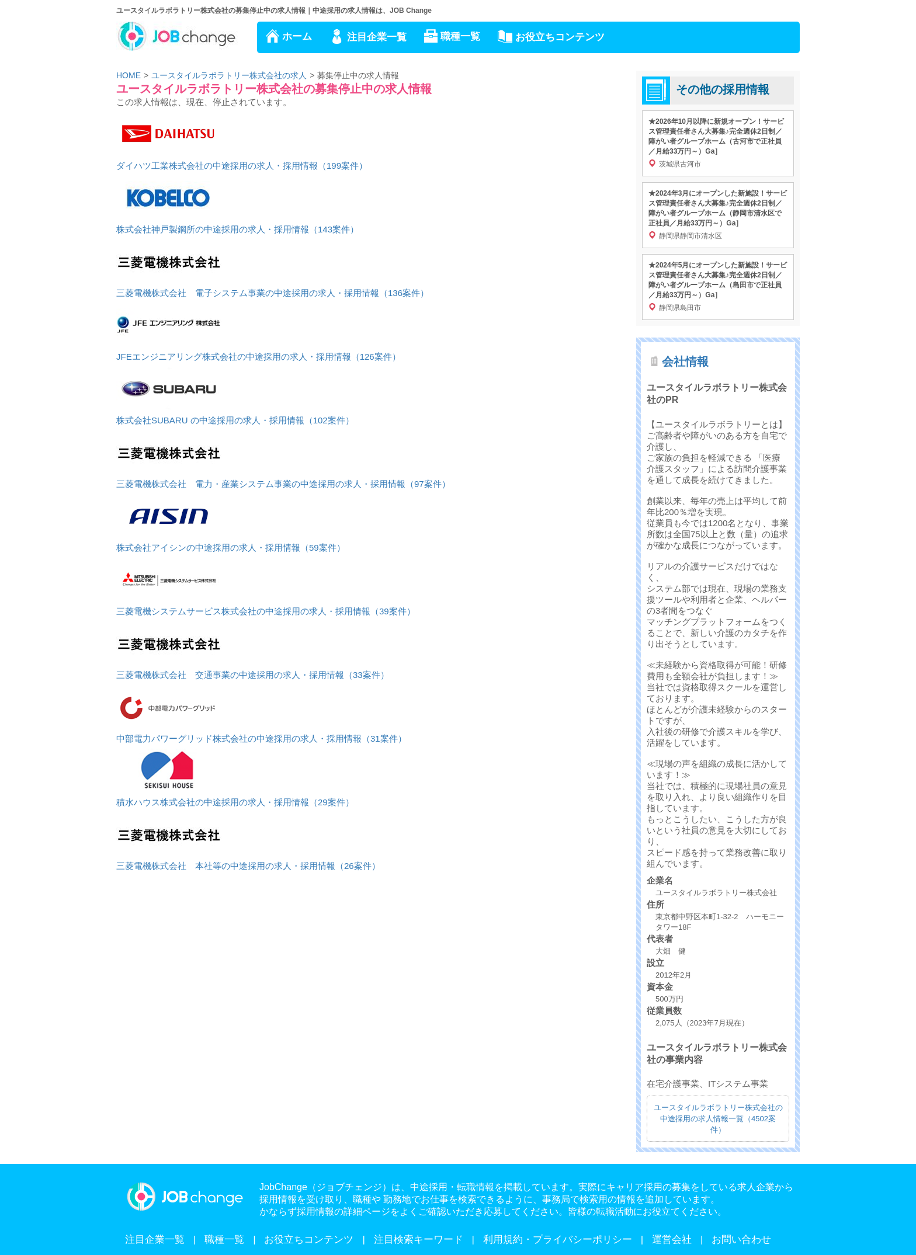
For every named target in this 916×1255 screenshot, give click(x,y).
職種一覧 (460, 36)
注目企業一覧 (377, 37)
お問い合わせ (741, 1239)
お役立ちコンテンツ (560, 37)
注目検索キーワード (418, 1239)
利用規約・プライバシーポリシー (557, 1239)
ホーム (297, 36)
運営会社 (672, 1239)
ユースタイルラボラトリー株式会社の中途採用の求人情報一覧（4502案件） (718, 1118)
